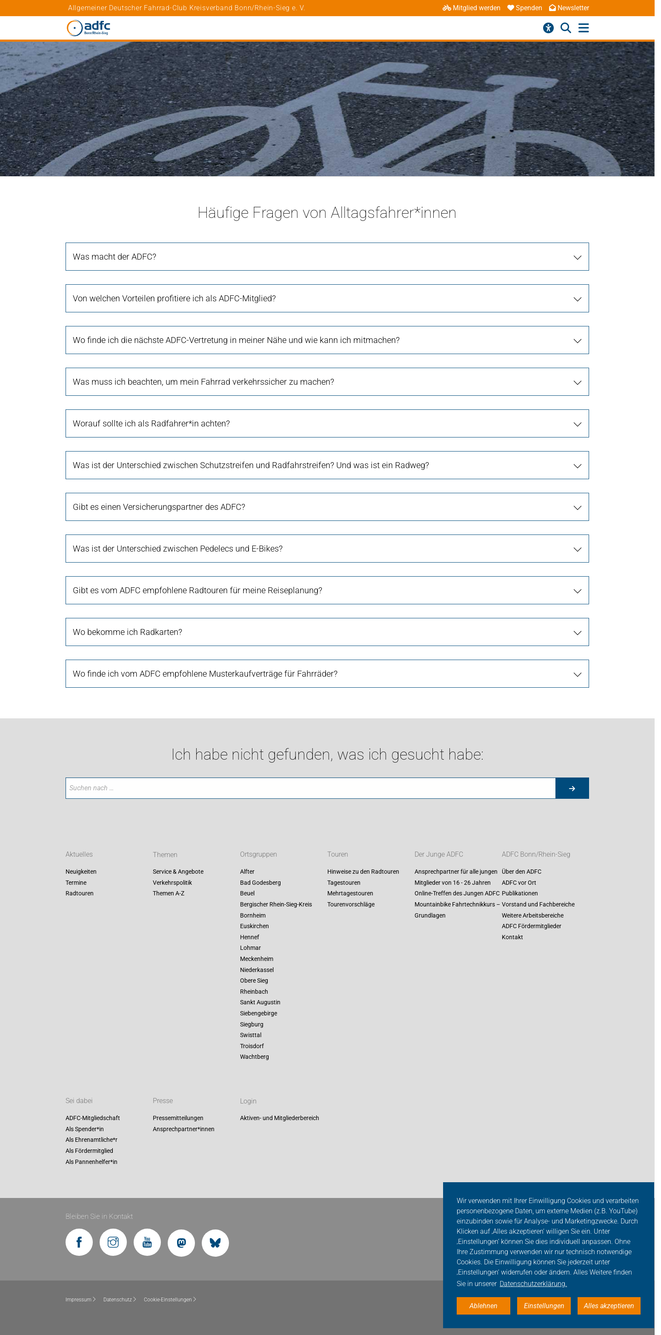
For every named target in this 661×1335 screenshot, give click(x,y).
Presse (163, 1101)
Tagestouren (344, 882)
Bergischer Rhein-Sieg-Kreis (276, 904)
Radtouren (80, 893)
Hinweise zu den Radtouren (363, 872)
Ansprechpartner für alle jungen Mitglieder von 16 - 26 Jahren (456, 877)
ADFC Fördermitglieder (531, 926)
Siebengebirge (258, 1013)
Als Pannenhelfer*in (91, 1161)
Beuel (247, 893)
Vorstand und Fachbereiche (538, 904)
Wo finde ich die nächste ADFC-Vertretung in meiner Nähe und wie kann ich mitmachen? (236, 340)
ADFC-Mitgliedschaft (93, 1118)
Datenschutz (120, 1300)
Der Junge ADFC (439, 855)
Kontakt (512, 937)
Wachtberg (254, 1057)
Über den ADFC (521, 872)
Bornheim (253, 915)
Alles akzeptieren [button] (609, 1306)
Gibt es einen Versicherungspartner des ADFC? (159, 507)
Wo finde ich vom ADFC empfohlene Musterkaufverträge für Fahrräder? (205, 674)
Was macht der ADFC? (114, 257)
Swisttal (250, 1035)
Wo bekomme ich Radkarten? (127, 632)
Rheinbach (254, 991)
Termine (76, 882)
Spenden (524, 8)
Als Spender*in (85, 1129)
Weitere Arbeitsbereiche (533, 915)
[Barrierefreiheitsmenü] (548, 28)
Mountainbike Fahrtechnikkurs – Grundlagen (457, 910)
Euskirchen (254, 926)
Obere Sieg (254, 981)
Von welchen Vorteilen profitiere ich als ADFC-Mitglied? (174, 298)
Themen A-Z (168, 893)
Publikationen (520, 893)
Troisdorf (252, 1046)
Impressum (81, 1300)
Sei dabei (79, 1101)
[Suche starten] (572, 788)
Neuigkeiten (81, 872)
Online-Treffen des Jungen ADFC (457, 893)
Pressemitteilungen (178, 1118)
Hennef (249, 937)
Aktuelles (79, 855)
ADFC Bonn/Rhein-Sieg (536, 855)
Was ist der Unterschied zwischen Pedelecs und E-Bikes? (178, 548)
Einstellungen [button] (544, 1306)
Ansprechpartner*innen (184, 1129)
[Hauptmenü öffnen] (583, 28)
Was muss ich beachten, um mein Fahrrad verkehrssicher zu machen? (203, 382)
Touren (337, 855)
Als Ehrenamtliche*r (91, 1140)
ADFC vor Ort (519, 882)
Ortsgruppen (258, 855)
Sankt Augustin (260, 1002)
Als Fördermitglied (89, 1150)
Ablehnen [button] (483, 1306)
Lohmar (250, 948)
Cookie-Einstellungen (170, 1300)
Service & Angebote (178, 872)
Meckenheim (256, 958)
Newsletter (569, 8)
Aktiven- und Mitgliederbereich (279, 1118)
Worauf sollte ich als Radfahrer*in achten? (151, 423)
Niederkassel (257, 969)
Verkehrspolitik (172, 882)
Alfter (247, 872)
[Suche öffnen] (566, 28)
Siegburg (251, 1024)
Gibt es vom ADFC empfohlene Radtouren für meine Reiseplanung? (197, 590)
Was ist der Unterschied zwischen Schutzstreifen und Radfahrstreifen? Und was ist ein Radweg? (251, 465)
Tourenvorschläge (351, 904)
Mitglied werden (472, 8)
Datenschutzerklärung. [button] (533, 1284)
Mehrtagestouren (350, 893)
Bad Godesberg (260, 882)
